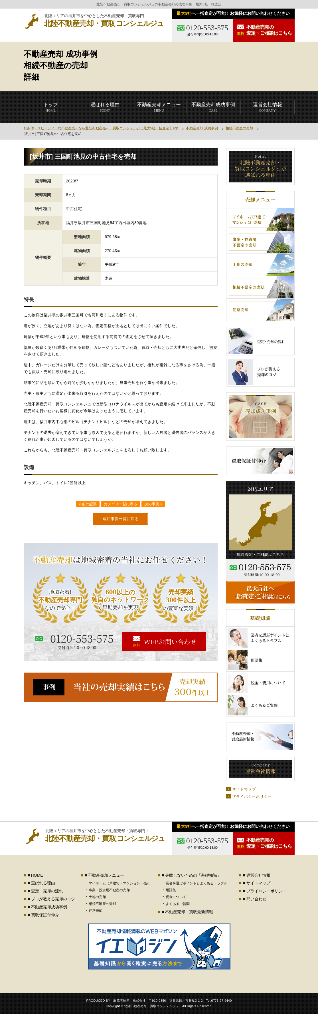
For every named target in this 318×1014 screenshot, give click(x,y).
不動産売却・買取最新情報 (189, 912)
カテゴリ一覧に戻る (120, 504)
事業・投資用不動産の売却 (109, 890)
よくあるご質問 (178, 904)
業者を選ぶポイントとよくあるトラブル (196, 883)
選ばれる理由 (43, 883)
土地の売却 (97, 897)
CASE (213, 106)
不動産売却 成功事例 (202, 128)
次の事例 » (153, 504)
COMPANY (267, 106)
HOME (50, 106)
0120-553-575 (207, 28)
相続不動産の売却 (239, 128)
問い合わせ (256, 899)
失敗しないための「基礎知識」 (193, 875)
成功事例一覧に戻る (121, 518)
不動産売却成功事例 (49, 907)
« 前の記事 (88, 504)
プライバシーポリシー (266, 891)
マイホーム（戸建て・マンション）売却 (119, 883)
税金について (176, 897)
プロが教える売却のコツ (53, 899)
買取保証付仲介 (45, 915)
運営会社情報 (258, 875)
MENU (159, 106)
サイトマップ (258, 883)
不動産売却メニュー (106, 875)
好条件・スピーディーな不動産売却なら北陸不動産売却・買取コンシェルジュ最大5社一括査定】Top (101, 128)
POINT (104, 106)
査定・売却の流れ (47, 891)
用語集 (171, 890)
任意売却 (95, 911)
